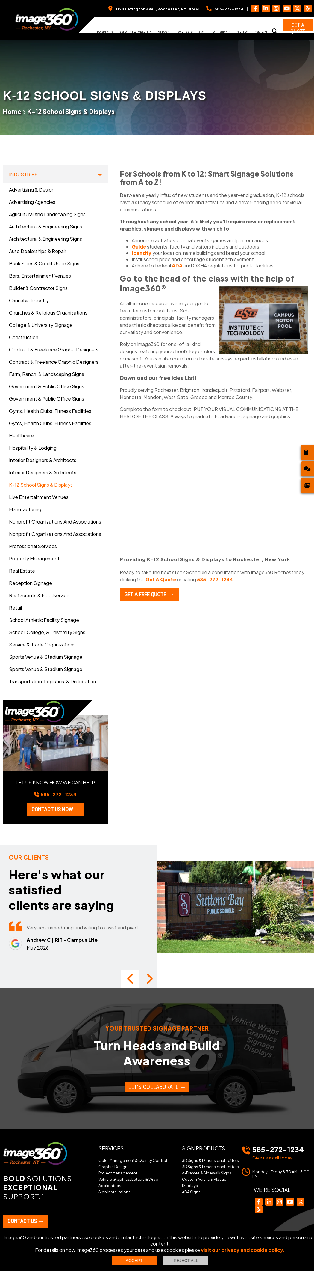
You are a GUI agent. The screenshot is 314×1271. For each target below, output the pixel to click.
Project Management (117, 1160)
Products (105, 32)
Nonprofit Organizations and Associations (55, 521)
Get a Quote (297, 26)
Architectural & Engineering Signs (45, 226)
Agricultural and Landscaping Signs (47, 214)
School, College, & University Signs (47, 632)
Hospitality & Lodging (33, 448)
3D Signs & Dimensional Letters (210, 1148)
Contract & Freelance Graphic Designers (53, 349)
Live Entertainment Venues (39, 497)
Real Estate (22, 571)
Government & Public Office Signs (46, 386)
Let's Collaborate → (157, 1074)
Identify (141, 253)
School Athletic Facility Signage (44, 620)
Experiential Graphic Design (134, 33)
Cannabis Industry (29, 300)
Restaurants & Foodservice (39, 595)
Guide (139, 246)
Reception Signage (30, 583)
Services (165, 32)
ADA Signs (191, 1179)
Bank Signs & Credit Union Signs (44, 263)
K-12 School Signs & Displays (71, 111)
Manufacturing (25, 509)
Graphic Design (113, 1154)
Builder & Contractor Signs (38, 288)
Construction (23, 337)
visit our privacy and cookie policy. (243, 1250)
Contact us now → (55, 809)
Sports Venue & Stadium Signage (45, 657)
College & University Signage (41, 325)
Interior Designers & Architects (42, 460)
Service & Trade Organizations (42, 644)
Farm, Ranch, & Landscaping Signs (46, 374)
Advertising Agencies (32, 202)
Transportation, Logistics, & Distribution (52, 681)
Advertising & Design (31, 189)
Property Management (34, 558)
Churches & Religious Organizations (48, 312)
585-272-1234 (215, 579)
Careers (242, 32)
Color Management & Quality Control (132, 1148)
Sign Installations (114, 1179)
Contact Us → (25, 1208)
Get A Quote (160, 579)
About (203, 32)
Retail (15, 607)
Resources (222, 32)
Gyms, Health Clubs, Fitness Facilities (50, 411)
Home (12, 111)
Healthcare (21, 435)
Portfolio (185, 32)
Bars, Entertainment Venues (40, 276)
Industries (23, 174)
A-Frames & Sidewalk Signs (206, 1160)
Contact (260, 32)
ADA (177, 265)
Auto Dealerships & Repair (37, 251)
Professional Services (33, 546)
